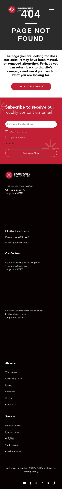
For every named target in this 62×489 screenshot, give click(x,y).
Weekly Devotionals (18, 131)
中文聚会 (9, 438)
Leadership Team (14, 378)
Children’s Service (14, 451)
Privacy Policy (31, 471)
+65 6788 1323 (21, 236)
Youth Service (12, 445)
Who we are (11, 372)
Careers (9, 398)
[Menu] (51, 9)
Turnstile (9, 143)
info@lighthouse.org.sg (17, 231)
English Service (13, 425)
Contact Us (10, 404)
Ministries (10, 391)
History (8, 385)
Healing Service (13, 432)
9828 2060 (22, 242)
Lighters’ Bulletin (17, 137)
